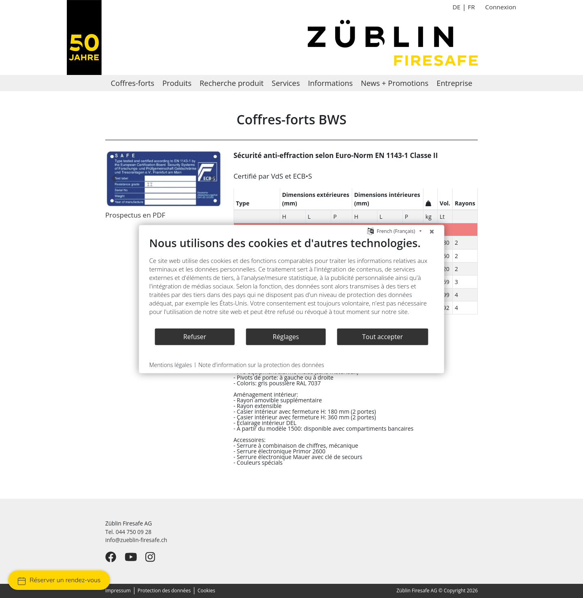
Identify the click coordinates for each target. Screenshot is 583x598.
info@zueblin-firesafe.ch (136, 540)
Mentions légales (170, 365)
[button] (114, 178)
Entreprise (454, 83)
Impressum (118, 590)
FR (471, 7)
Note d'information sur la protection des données (261, 365)
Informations (330, 83)
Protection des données (164, 590)
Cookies (206, 590)
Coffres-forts (132, 83)
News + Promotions (394, 83)
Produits (176, 83)
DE (457, 7)
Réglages (286, 336)
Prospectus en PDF (135, 215)
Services (286, 83)
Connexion (500, 7)
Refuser (194, 336)
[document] (291, 282)
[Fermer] (432, 231)
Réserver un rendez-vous (59, 580)
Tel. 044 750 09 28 (128, 532)
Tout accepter (382, 336)
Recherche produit (232, 83)
